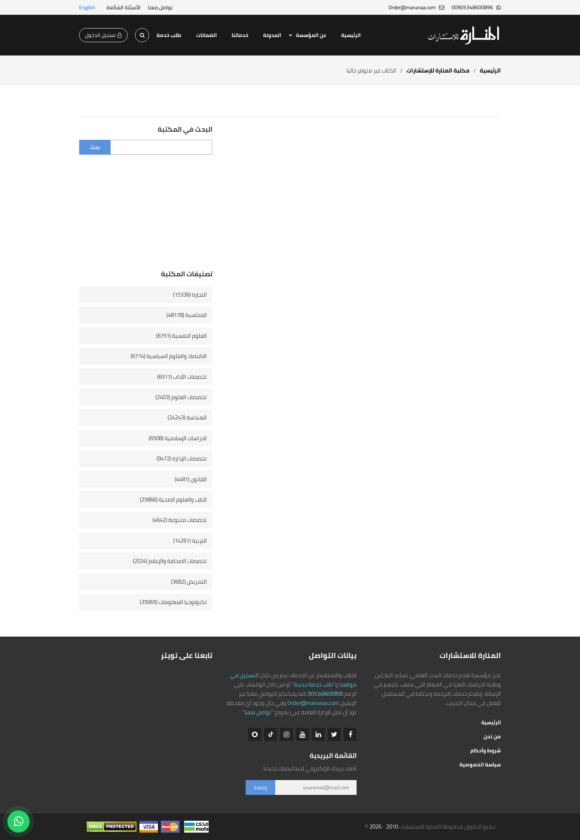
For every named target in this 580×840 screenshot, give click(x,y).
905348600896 (325, 693)
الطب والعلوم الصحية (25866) (173, 499)
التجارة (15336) (190, 294)
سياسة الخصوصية (480, 764)
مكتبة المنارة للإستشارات (438, 70)
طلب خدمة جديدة (313, 684)
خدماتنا (240, 35)
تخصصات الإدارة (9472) (181, 458)
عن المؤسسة (311, 35)
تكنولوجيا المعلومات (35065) (173, 602)
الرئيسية (351, 35)
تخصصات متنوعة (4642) (179, 520)
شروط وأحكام (485, 750)
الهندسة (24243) (187, 417)
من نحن (492, 736)
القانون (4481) (191, 479)
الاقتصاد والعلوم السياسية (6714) (169, 356)
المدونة (272, 35)
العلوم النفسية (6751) (181, 335)
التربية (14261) (190, 540)
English (87, 7)
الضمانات (206, 35)
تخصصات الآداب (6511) (182, 376)
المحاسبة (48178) (186, 315)
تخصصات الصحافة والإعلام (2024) (170, 561)
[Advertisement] (145, 217)
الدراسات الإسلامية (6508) (178, 438)
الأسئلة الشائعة (124, 7)
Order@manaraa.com (313, 703)
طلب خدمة (168, 35)
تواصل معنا (160, 7)
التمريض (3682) (189, 581)
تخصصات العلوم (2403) (181, 397)
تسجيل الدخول (103, 35)
